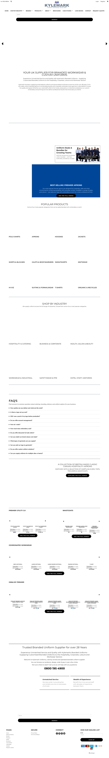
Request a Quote (10, 747)
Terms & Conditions (35, 734)
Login (97, 1)
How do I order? (15, 424)
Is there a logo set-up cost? (18, 412)
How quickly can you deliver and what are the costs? (26, 408)
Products (8, 738)
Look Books (8, 744)
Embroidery (12, 529)
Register (103, 1)
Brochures (8, 741)
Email (81, 732)
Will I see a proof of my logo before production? (25, 416)
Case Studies (9, 742)
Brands (7, 736)
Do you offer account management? (21, 420)
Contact (8, 746)
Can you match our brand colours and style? (23, 437)
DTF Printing (13, 531)
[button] (11, 1)
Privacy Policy (34, 733)
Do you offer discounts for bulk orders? (22, 433)
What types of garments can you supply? (23, 441)
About (7, 739)
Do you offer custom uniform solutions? (22, 449)
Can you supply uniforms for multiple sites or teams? (26, 453)
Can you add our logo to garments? (21, 445)
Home (7, 733)
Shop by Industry (10, 734)
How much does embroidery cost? (20, 429)
